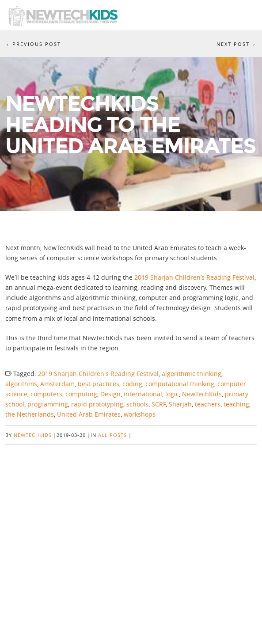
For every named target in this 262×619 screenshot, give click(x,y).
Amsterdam (57, 384)
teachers (207, 404)
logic (172, 394)
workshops (140, 414)
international (143, 394)
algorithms (21, 384)
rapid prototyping (97, 404)
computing (81, 394)
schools (137, 404)
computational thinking (179, 384)
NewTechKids (202, 394)
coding (132, 384)
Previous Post (36, 44)
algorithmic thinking (191, 373)
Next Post (233, 44)
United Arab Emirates (89, 414)
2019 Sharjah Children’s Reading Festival (194, 277)
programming (47, 404)
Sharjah (180, 404)
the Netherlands (29, 414)
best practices (98, 384)
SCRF (159, 404)
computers (46, 394)
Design (110, 394)
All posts (112, 435)
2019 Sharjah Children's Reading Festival (98, 373)
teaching (236, 404)
